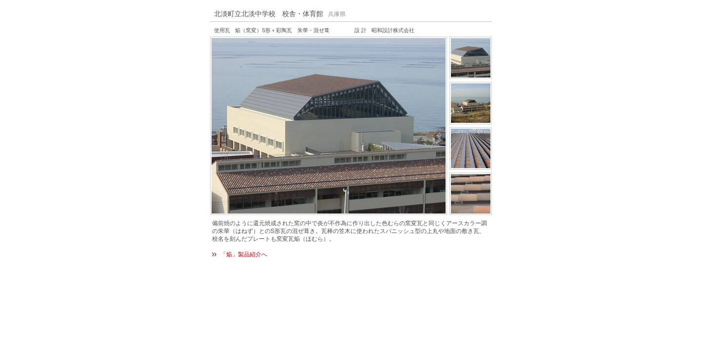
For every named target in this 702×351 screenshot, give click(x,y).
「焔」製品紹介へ (243, 254)
